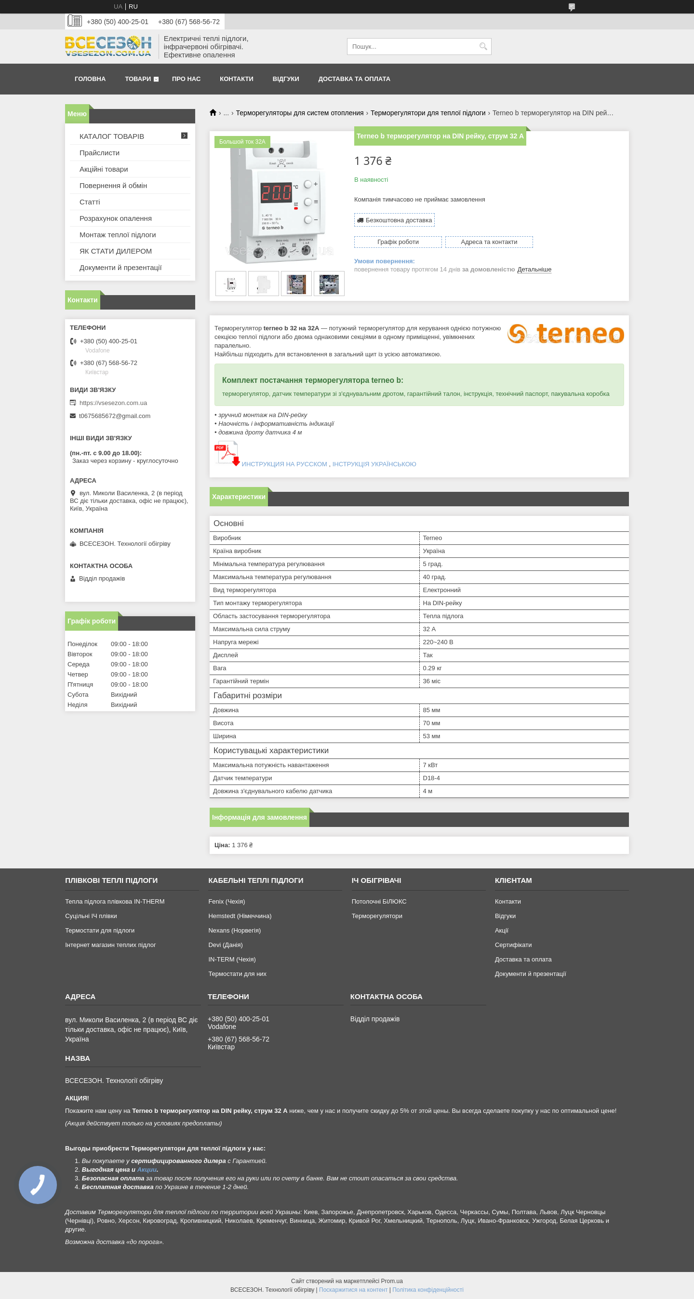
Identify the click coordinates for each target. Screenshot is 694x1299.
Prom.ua (392, 1281)
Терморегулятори (377, 916)
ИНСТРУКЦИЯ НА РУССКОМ (283, 464)
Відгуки (286, 78)
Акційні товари (104, 169)
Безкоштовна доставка (399, 220)
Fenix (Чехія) (226, 901)
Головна (90, 78)
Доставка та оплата (354, 78)
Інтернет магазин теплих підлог (110, 944)
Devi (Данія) (225, 944)
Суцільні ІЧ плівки (91, 916)
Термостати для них (237, 973)
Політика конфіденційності (428, 1289)
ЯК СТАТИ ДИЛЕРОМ (116, 251)
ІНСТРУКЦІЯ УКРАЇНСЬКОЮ (374, 464)
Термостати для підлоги (99, 930)
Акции (147, 1169)
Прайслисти (100, 153)
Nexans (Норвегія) (234, 930)
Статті (90, 202)
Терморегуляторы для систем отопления (300, 113)
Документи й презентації (121, 267)
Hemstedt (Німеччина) (239, 916)
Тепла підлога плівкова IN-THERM (114, 901)
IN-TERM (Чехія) (231, 959)
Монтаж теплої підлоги (118, 234)
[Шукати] (483, 46)
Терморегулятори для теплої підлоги (428, 113)
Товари (138, 78)
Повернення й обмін (113, 185)
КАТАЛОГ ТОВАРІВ (112, 136)
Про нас (186, 78)
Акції (501, 930)
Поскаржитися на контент (353, 1289)
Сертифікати (513, 944)
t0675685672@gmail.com (114, 415)
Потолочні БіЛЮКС (379, 901)
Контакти (237, 78)
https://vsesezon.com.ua (113, 402)
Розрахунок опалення (116, 218)
